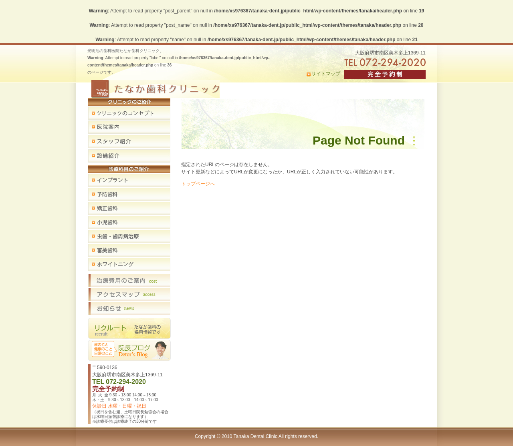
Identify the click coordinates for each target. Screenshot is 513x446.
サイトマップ (325, 73)
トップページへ (198, 184)
